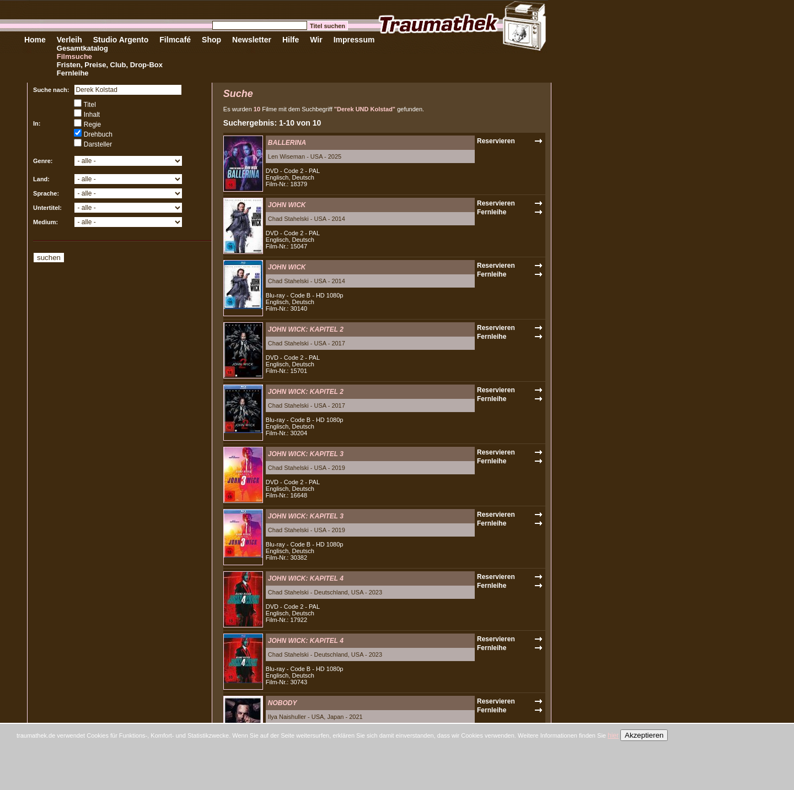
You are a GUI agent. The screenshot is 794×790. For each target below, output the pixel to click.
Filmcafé (175, 39)
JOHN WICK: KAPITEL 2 (306, 329)
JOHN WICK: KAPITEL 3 (306, 454)
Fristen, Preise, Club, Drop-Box (110, 65)
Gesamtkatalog (82, 48)
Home (35, 39)
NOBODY (282, 703)
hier (613, 735)
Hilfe (290, 39)
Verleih (69, 39)
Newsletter (251, 39)
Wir (316, 39)
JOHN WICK (287, 205)
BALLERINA (287, 143)
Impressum (354, 39)
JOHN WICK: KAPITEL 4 (306, 578)
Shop (211, 39)
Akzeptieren (644, 735)
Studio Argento (121, 39)
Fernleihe (73, 73)
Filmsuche (74, 56)
